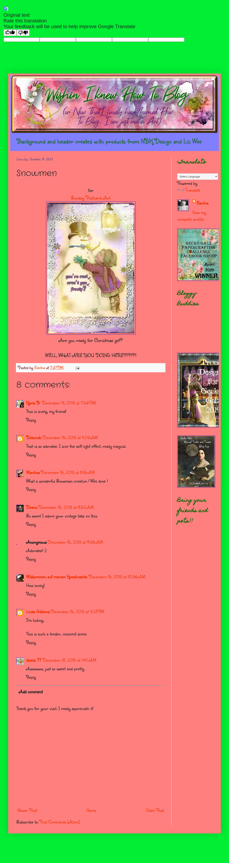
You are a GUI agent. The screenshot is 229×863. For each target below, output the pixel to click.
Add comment (31, 691)
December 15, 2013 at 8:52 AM (66, 507)
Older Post (155, 810)
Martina (33, 472)
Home (91, 810)
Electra (202, 203)
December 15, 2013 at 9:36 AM (75, 542)
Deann (31, 507)
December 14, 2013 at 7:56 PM (69, 403)
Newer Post (27, 810)
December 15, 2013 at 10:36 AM (117, 576)
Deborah (34, 437)
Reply (31, 420)
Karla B (33, 403)
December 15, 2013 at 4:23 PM (77, 611)
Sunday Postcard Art (90, 197)
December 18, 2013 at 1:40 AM (69, 660)
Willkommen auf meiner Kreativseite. (57, 576)
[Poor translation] (23, 32)
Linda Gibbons (38, 611)
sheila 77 (33, 660)
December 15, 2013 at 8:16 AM (68, 472)
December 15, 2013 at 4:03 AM (70, 437)
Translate (188, 190)
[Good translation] (10, 32)
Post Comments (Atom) (60, 822)
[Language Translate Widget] (197, 176)
